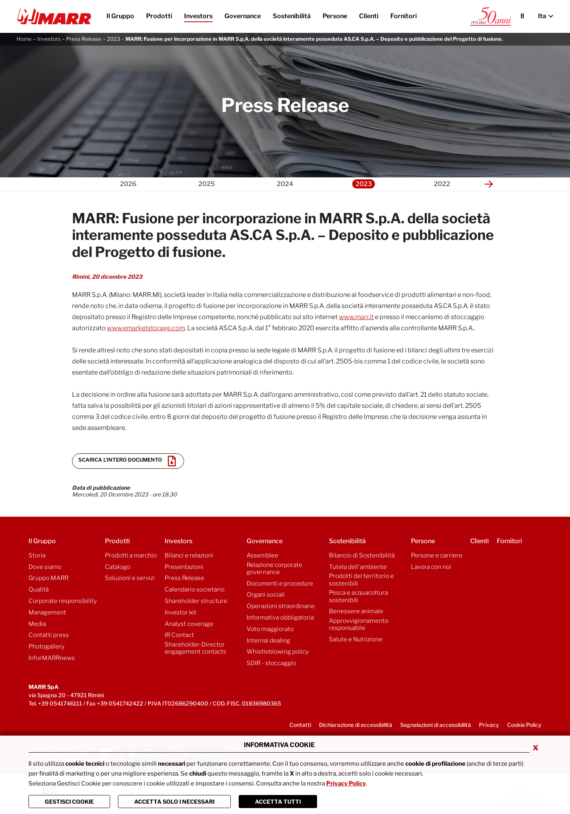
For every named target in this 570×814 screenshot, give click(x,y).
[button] (488, 184)
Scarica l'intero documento (127, 461)
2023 (113, 39)
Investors (49, 39)
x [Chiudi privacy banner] (535, 747)
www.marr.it (356, 317)
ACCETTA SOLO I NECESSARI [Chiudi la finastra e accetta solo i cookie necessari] (174, 801)
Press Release (83, 39)
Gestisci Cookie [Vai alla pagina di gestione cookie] (69, 801)
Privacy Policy (346, 783)
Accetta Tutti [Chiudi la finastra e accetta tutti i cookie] (278, 801)
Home (24, 39)
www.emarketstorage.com (146, 328)
